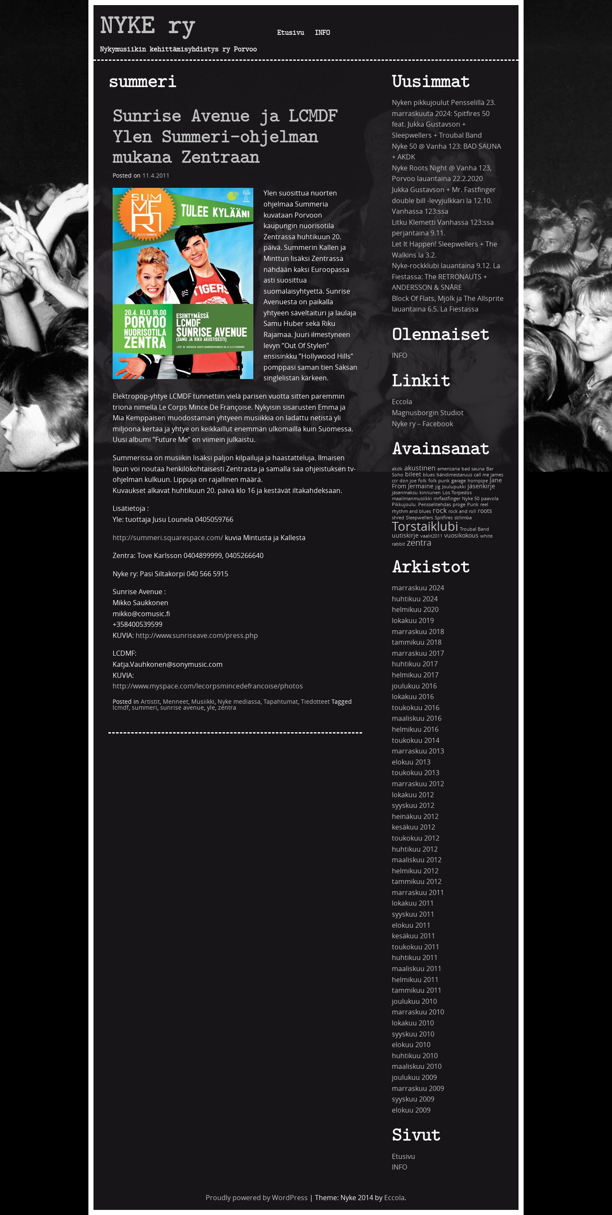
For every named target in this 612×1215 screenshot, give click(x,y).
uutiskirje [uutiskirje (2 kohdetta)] (405, 535)
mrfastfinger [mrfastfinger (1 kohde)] (447, 498)
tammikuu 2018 (417, 642)
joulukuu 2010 (414, 1001)
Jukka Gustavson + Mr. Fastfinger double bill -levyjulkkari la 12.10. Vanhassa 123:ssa (444, 200)
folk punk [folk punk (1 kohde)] (439, 481)
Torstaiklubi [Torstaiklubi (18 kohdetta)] (425, 526)
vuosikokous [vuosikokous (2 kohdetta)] (461, 535)
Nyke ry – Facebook (422, 424)
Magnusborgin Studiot (428, 413)
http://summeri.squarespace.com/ (168, 538)
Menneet (175, 701)
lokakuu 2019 (413, 621)
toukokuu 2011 (415, 947)
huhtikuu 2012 (415, 849)
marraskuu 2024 (418, 588)
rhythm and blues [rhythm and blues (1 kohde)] (411, 511)
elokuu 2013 (411, 762)
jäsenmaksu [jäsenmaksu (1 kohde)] (405, 493)
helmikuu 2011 (415, 980)
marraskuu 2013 (418, 751)
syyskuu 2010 (413, 1034)
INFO (322, 32)
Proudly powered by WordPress (257, 1198)
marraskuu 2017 (418, 653)
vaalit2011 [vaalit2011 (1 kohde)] (431, 536)
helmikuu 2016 (415, 729)
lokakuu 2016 (413, 697)
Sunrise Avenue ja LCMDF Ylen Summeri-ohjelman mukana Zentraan (225, 136)
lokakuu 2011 (413, 903)
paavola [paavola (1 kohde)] (490, 498)
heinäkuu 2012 (415, 817)
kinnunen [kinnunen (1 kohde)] (430, 493)
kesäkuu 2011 (413, 936)
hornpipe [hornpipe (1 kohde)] (478, 481)
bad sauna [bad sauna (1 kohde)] (473, 469)
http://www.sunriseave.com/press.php (197, 636)
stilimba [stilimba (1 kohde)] (463, 518)
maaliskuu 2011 (417, 969)
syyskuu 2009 (413, 1099)
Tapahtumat (281, 701)
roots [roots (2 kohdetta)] (485, 511)
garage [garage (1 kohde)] (458, 481)
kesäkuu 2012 (413, 827)
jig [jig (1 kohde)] (437, 487)
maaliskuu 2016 (417, 718)
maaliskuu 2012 (417, 860)
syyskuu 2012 (413, 806)
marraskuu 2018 (418, 632)
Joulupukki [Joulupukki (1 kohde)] (454, 487)
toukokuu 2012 (415, 838)
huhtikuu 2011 (415, 958)
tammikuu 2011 (417, 990)
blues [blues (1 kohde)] (429, 475)
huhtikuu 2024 (415, 599)
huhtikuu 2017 (415, 664)
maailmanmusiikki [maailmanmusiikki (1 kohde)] (412, 498)
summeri (144, 707)
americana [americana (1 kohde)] (448, 469)
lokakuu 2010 (413, 1023)
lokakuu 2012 (413, 795)
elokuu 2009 (411, 1110)
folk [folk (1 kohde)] (422, 481)
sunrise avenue (182, 707)
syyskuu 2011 (413, 914)
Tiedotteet (315, 701)
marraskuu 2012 (418, 784)
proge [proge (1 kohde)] (459, 504)
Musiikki (203, 701)
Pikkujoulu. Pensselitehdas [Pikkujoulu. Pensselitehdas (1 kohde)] (421, 504)
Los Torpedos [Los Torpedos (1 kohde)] (457, 493)
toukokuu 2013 (415, 773)
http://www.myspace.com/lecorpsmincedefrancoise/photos (208, 686)
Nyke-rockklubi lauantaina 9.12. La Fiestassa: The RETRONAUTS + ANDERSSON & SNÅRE (446, 277)
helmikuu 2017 (415, 675)
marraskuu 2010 (418, 1012)
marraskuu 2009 (418, 1089)
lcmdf (121, 707)
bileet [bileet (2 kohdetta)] (413, 474)
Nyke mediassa (239, 701)
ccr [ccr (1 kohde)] (395, 481)
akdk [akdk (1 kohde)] (397, 469)
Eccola (402, 402)
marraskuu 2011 (418, 893)
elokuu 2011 (411, 925)
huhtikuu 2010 (415, 1056)
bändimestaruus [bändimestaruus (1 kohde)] (454, 475)
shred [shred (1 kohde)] (398, 518)
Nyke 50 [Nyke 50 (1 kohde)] (470, 498)
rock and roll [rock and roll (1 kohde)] (462, 511)
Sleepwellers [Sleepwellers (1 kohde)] (419, 518)
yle (211, 707)
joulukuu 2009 (414, 1077)
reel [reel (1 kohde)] (484, 504)
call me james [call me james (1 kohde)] (488, 475)
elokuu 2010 (411, 1045)
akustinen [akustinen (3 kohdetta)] (420, 468)
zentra (227, 707)
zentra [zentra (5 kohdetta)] (419, 543)
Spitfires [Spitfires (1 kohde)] (444, 518)
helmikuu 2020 (415, 610)
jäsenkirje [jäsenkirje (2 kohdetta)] (481, 486)
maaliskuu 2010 (417, 1066)
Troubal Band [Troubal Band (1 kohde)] (474, 529)
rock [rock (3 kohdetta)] (440, 511)
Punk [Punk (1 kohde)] (473, 504)
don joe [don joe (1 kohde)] (408, 481)
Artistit (150, 701)
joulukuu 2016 (414, 686)
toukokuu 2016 (415, 708)
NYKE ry (147, 25)
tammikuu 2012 (417, 882)
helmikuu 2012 (415, 871)
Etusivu (290, 32)
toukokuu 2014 (415, 740)
